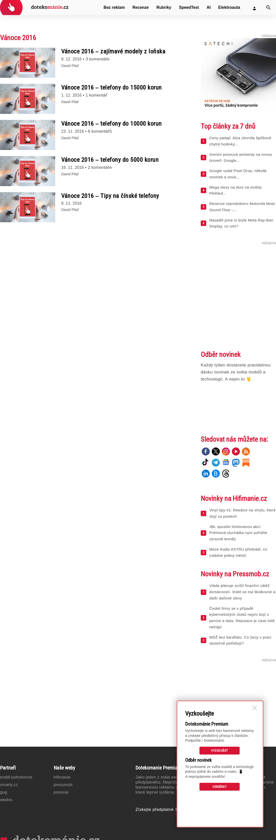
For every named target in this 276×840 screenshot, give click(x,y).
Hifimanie (62, 777)
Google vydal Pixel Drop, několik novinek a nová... (238, 174)
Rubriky (163, 7)
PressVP (61, 792)
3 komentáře (98, 59)
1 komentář (96, 95)
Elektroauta (229, 7)
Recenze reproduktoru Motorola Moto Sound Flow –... (242, 206)
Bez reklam (114, 7)
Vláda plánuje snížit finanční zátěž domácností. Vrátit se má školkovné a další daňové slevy (242, 591)
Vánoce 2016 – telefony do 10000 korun (111, 123)
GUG (3, 792)
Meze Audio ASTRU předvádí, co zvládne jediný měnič (238, 552)
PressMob (63, 784)
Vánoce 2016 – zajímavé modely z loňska (113, 51)
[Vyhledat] (268, 7)
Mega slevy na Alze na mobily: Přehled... (236, 190)
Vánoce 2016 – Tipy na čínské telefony (110, 195)
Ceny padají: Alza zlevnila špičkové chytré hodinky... (240, 141)
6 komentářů (100, 131)
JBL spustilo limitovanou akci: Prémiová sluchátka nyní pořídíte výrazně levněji (238, 532)
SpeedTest (189, 7)
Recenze (140, 7)
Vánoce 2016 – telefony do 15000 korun (111, 87)
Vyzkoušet (219, 750)
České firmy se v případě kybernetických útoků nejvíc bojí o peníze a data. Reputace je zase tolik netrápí (242, 617)
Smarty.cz (9, 784)
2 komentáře (100, 167)
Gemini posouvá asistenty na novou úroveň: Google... (240, 157)
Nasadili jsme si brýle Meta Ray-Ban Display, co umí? (241, 223)
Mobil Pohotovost (16, 777)
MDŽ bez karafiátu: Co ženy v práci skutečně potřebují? (240, 640)
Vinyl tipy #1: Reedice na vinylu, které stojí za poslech (242, 513)
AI (208, 7)
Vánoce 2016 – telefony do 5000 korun (110, 159)
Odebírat (220, 787)
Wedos (6, 799)
